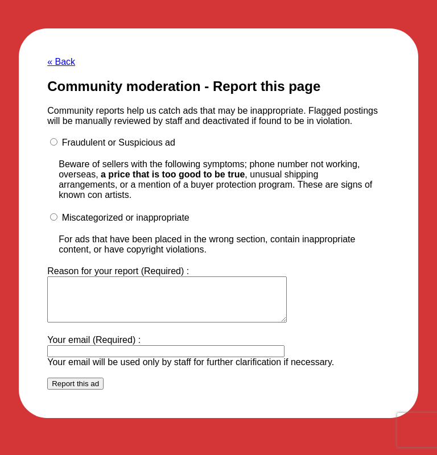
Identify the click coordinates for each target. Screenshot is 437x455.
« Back (61, 62)
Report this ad (75, 392)
